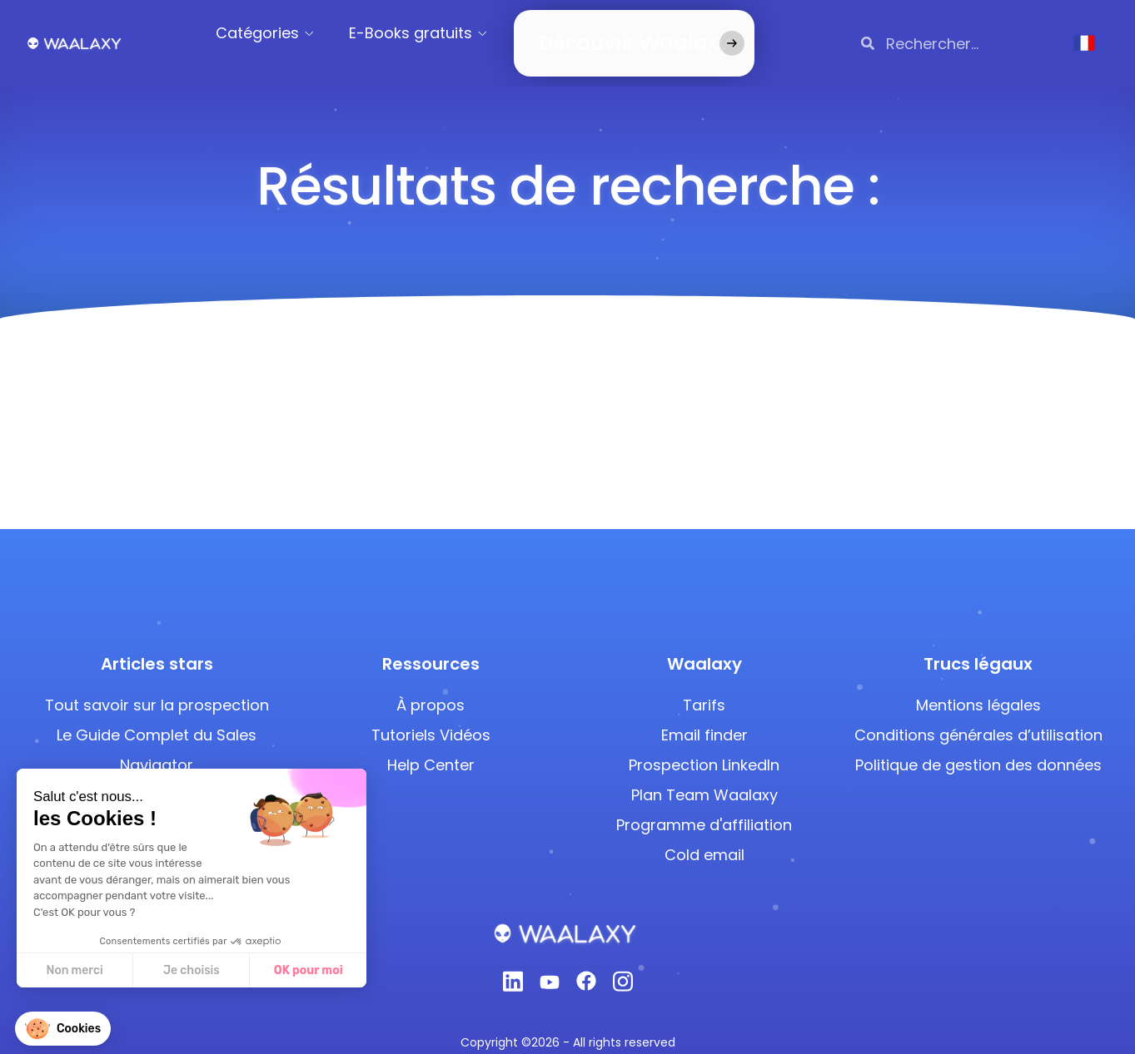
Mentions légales (978, 685)
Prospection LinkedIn (704, 745)
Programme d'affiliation (704, 804)
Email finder (704, 715)
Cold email (704, 834)
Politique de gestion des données (978, 745)
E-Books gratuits (431, 32)
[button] (63, 1029)
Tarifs (704, 685)
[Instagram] (623, 966)
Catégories (278, 32)
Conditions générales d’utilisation (978, 715)
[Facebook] (586, 966)
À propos (430, 685)
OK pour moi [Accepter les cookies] (240, 970)
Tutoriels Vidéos (430, 715)
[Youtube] (550, 966)
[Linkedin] (513, 966)
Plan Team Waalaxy (704, 775)
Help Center (431, 745)
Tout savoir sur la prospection (157, 685)
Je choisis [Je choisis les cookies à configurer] (123, 970)
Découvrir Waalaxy (608, 32)
